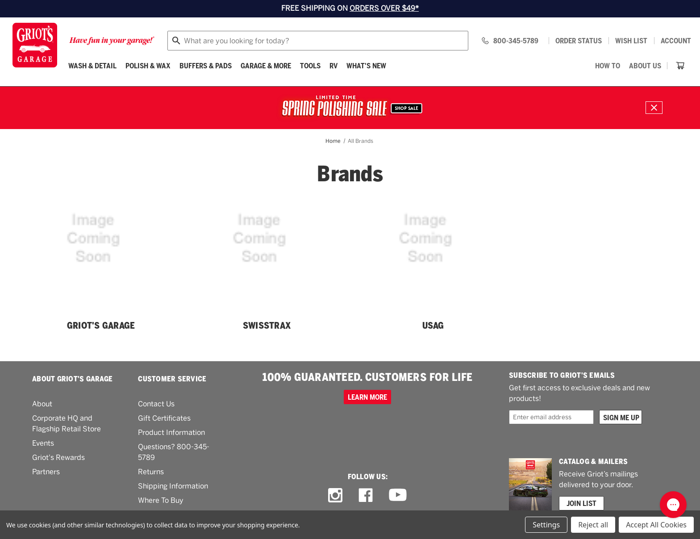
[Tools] (310, 65)
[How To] (608, 65)
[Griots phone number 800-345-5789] (509, 41)
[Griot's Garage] (101, 256)
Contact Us (156, 404)
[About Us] (645, 65)
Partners (46, 472)
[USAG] (433, 256)
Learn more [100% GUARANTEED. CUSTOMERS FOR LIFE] (367, 397)
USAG (433, 325)
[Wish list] (631, 40)
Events (43, 443)
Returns (151, 472)
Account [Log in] (676, 40)
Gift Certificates (164, 418)
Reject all (593, 525)
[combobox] (317, 40)
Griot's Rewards (58, 457)
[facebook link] (365, 495)
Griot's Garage (101, 325)
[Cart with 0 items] (680, 66)
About (42, 404)
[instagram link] (335, 495)
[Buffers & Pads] (205, 65)
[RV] (333, 65)
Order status (578, 40)
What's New (366, 65)
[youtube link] (397, 495)
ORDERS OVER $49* (384, 8)
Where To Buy (160, 500)
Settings (546, 525)
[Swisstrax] (267, 256)
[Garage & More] (266, 65)
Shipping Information (173, 486)
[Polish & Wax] (148, 65)
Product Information (171, 432)
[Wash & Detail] (92, 65)
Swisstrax (267, 325)
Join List (581, 503)
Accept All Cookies (656, 525)
